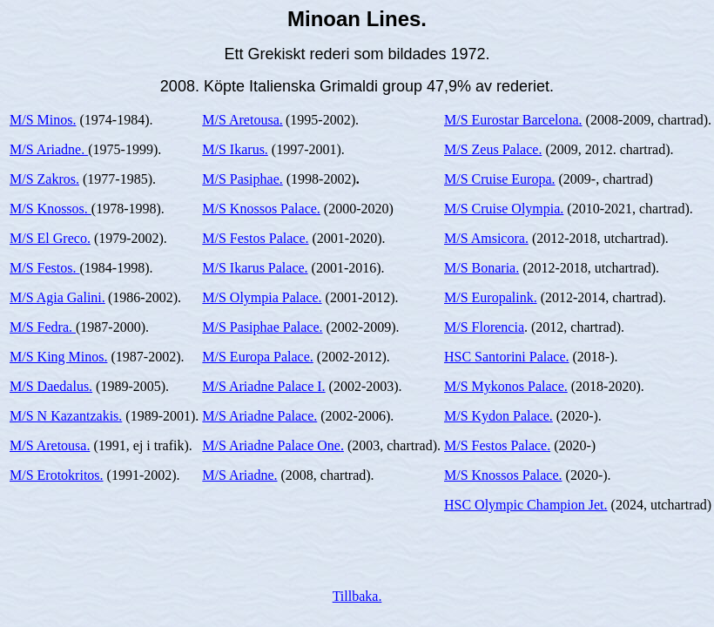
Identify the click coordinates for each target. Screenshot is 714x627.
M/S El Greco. (50, 238)
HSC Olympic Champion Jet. (526, 504)
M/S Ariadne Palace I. (263, 386)
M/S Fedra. (43, 327)
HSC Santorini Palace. (506, 356)
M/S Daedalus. (51, 386)
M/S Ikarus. (235, 149)
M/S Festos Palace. (255, 238)
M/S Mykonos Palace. (506, 386)
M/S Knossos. (50, 208)
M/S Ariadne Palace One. (273, 445)
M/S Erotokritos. (57, 475)
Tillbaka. (357, 596)
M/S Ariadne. (49, 149)
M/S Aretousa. (50, 445)
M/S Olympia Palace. (261, 297)
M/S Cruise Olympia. (503, 208)
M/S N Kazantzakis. (66, 415)
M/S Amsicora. (486, 238)
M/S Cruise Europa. (500, 179)
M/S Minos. (43, 119)
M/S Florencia (484, 327)
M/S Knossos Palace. (261, 208)
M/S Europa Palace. (257, 356)
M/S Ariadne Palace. (259, 415)
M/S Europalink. (490, 297)
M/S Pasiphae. (242, 179)
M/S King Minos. (58, 356)
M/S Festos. (44, 267)
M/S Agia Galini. (57, 297)
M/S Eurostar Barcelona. (513, 119)
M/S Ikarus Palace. (254, 267)
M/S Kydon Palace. (498, 415)
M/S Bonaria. (481, 267)
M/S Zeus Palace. (493, 149)
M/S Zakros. (44, 179)
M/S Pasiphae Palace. (262, 327)
